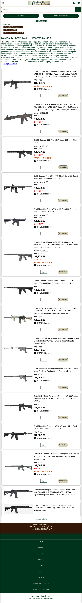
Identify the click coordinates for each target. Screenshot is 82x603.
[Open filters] (21, 16)
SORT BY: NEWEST (61, 16)
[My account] (74, 3)
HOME (41, 542)
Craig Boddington (10, 64)
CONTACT (41, 560)
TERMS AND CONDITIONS (41, 589)
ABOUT (41, 554)
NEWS (41, 566)
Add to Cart (63, 95)
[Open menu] (3, 3)
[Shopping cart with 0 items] (78, 3)
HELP (41, 572)
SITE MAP (41, 577)
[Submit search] (78, 9)
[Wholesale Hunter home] (38, 3)
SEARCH (41, 548)
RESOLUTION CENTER (41, 583)
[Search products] (38, 9)
